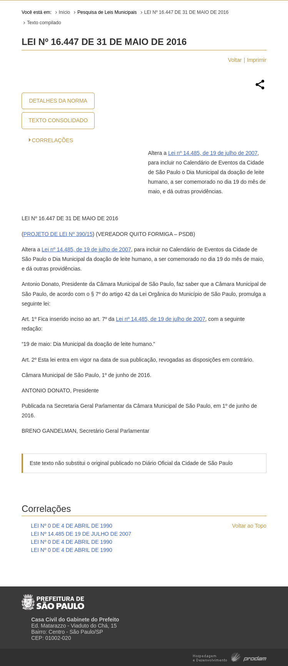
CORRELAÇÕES (52, 140)
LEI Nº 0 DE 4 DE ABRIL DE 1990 (71, 526)
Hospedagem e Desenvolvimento (229, 657)
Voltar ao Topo (249, 526)
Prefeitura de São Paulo (53, 599)
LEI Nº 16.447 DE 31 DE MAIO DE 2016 (186, 12)
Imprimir (256, 60)
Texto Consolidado (58, 120)
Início (64, 12)
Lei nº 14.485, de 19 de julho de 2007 (212, 153)
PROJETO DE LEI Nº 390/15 (58, 234)
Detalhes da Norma (58, 101)
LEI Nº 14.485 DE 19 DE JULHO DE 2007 (81, 534)
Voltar (235, 60)
